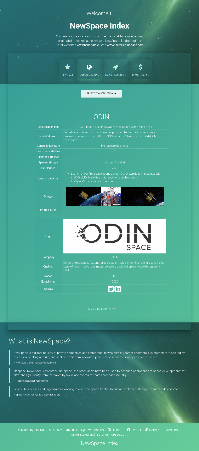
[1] (115, 209)
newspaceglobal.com (45, 362)
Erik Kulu (40, 430)
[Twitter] (111, 290)
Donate (152, 430)
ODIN (101, 117)
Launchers (115, 68)
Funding (140, 68)
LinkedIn (115, 430)
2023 (115, 168)
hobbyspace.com (39, 380)
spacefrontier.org (51, 394)
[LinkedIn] (118, 290)
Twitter (134, 430)
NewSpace (68, 68)
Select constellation (101, 93)
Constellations (89, 68)
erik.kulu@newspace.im (85, 430)
